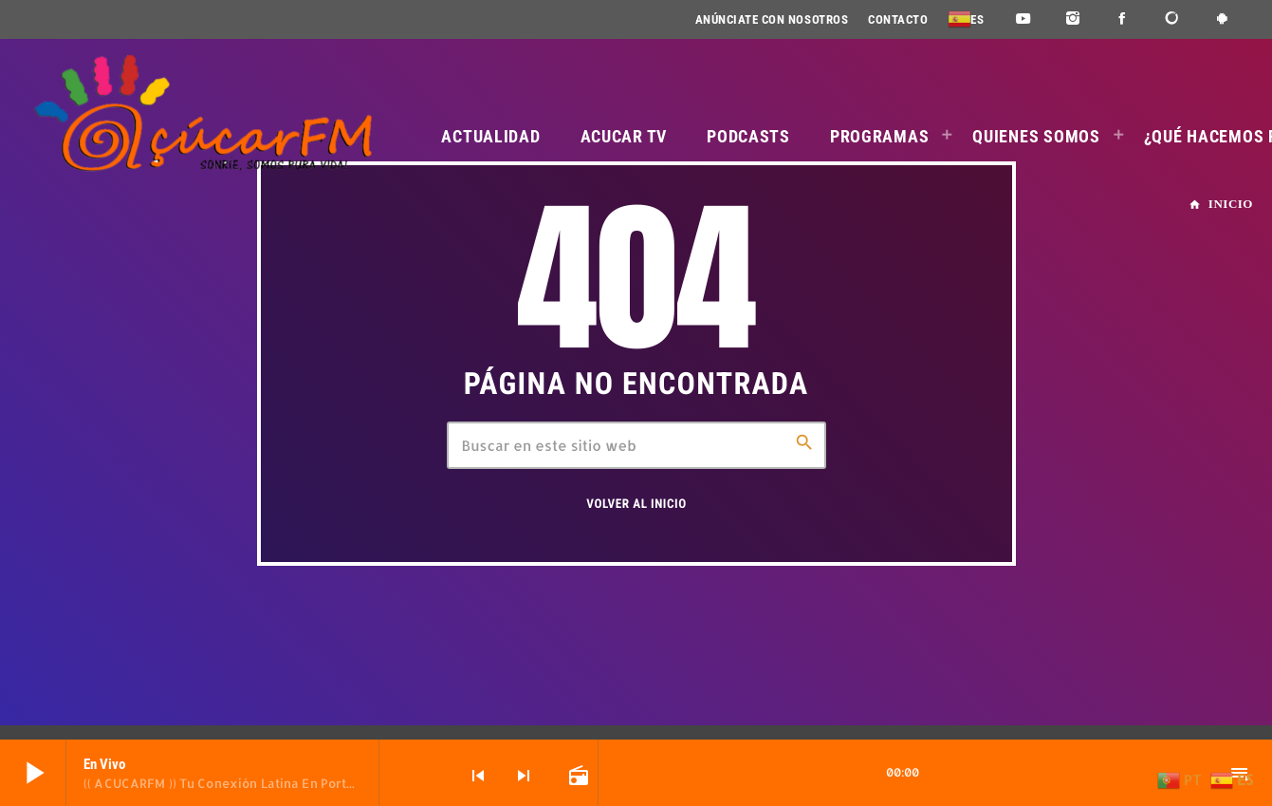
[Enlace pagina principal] (202, 114)
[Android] (1222, 19)
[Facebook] (1123, 19)
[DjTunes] (1173, 19)
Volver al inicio (636, 504)
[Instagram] (1073, 19)
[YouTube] (1023, 19)
